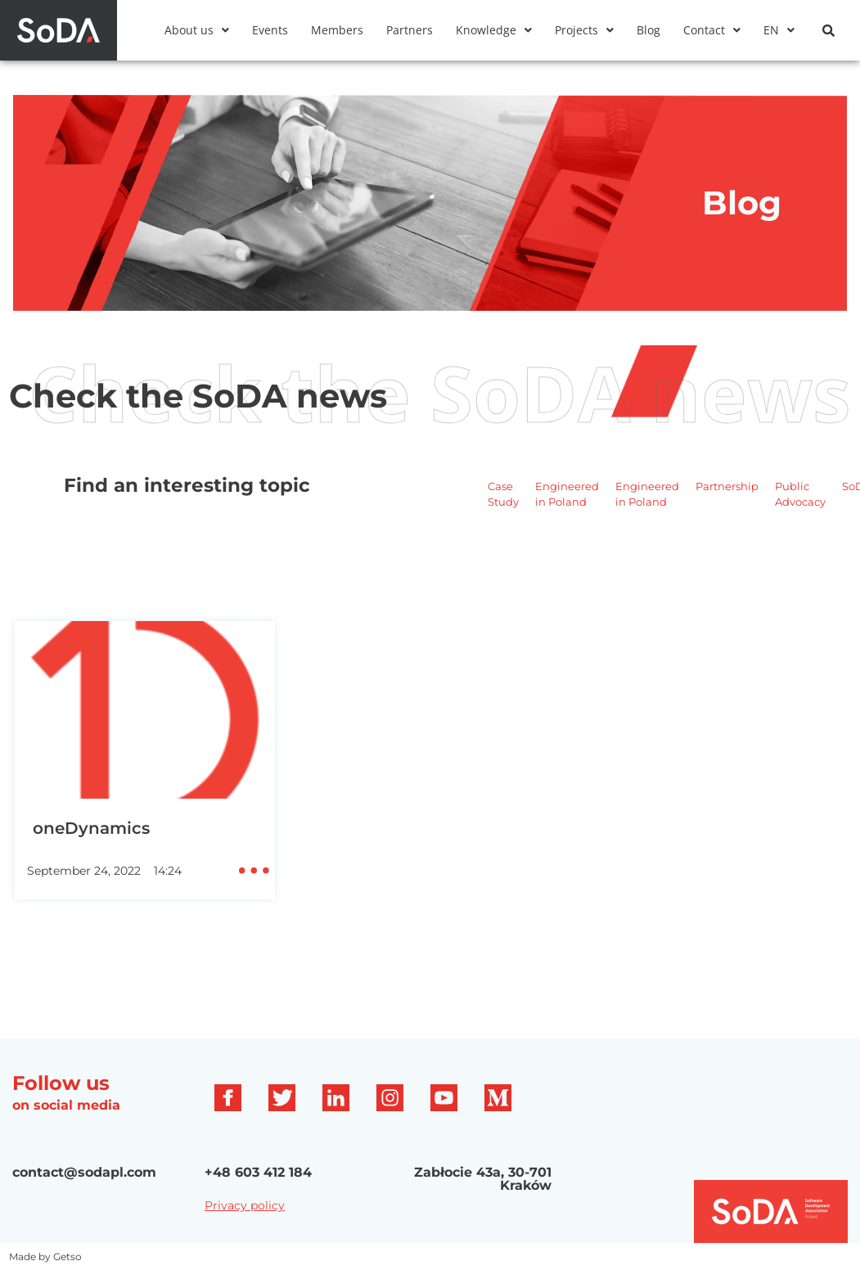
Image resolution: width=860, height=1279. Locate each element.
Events (270, 30)
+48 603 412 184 (258, 1172)
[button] (197, 30)
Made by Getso (45, 1256)
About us (196, 30)
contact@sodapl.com (84, 1172)
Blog (648, 30)
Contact (712, 30)
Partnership (727, 486)
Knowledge (494, 30)
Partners (409, 30)
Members (337, 30)
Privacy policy (245, 1205)
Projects (584, 30)
